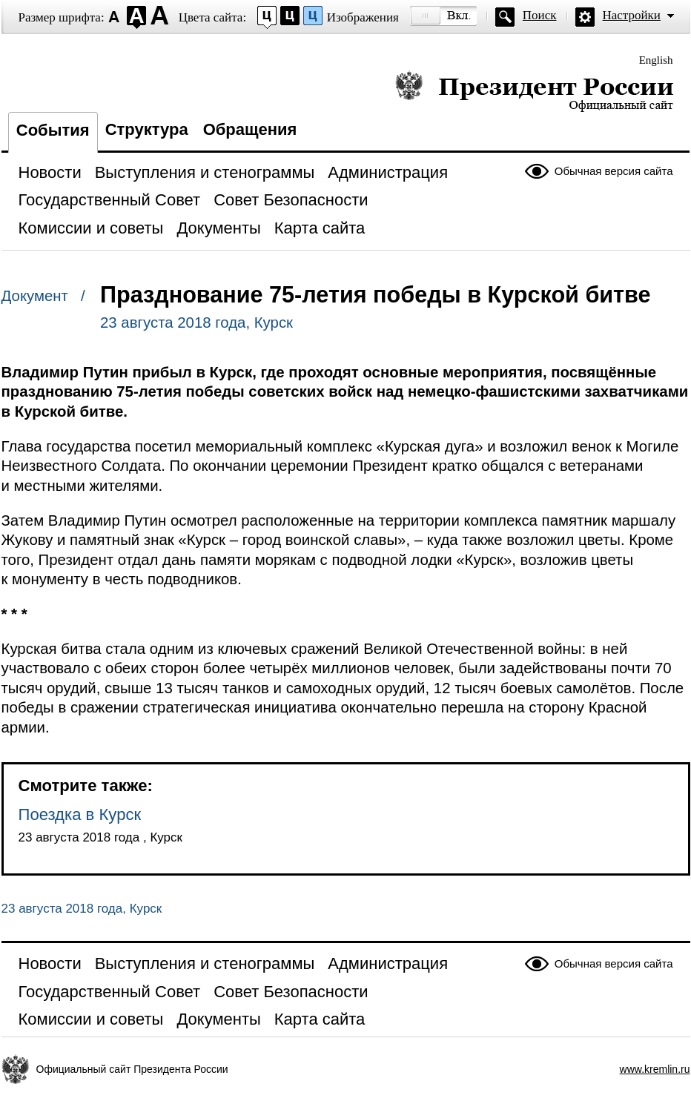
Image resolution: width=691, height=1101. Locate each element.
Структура (146, 129)
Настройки (632, 15)
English (656, 60)
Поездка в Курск (80, 814)
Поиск (540, 15)
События (53, 130)
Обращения (250, 129)
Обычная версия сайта (614, 171)
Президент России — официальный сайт (534, 91)
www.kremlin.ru (655, 1069)
